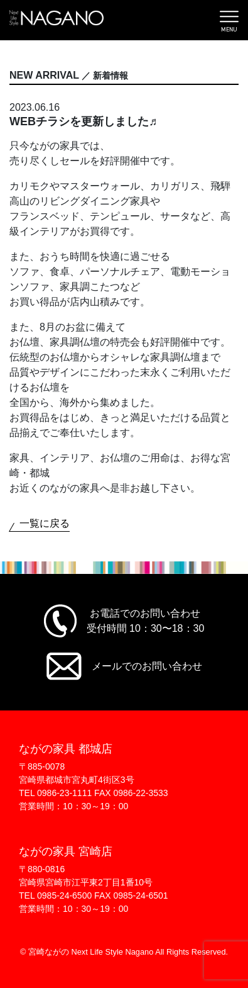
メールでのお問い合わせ (147, 666)
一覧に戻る (44, 523)
